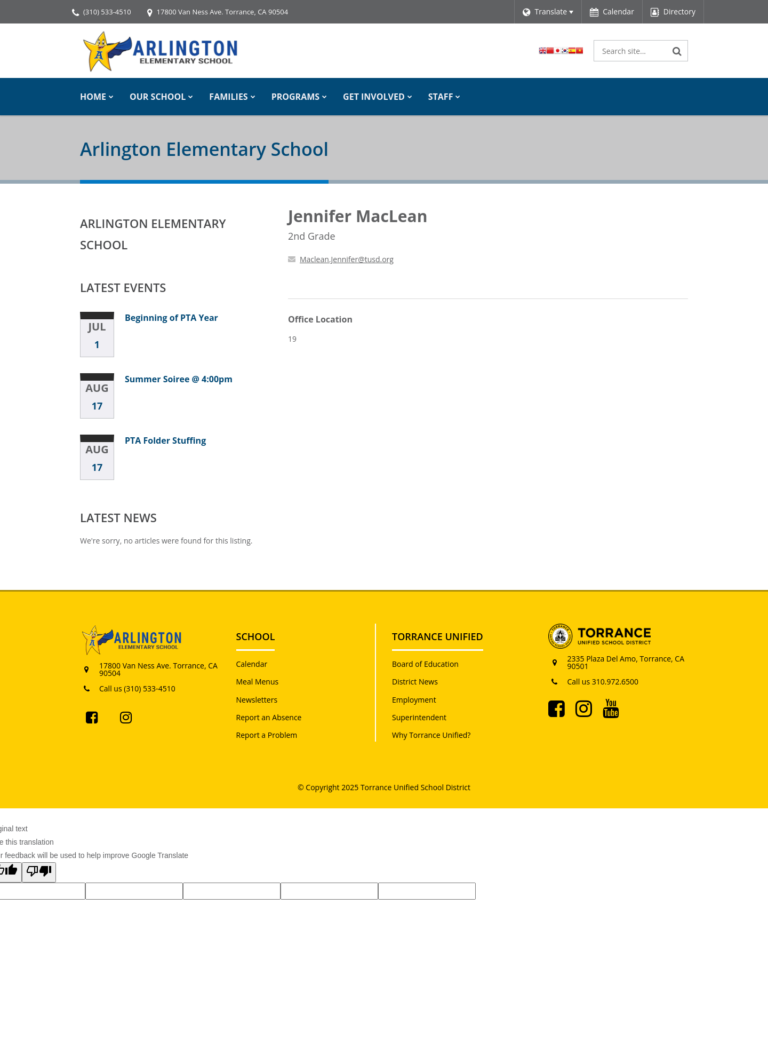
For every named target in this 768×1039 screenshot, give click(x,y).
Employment (414, 700)
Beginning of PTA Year (171, 318)
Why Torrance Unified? (431, 735)
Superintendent (419, 717)
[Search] (677, 50)
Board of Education (425, 664)
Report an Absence (269, 717)
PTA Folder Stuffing (165, 440)
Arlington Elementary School (153, 234)
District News (415, 681)
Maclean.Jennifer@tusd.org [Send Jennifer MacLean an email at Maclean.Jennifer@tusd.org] (347, 259)
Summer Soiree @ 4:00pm (179, 379)
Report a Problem (267, 735)
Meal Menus (257, 681)
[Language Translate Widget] (548, 11)
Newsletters (257, 700)
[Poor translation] (39, 872)
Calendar (252, 664)
